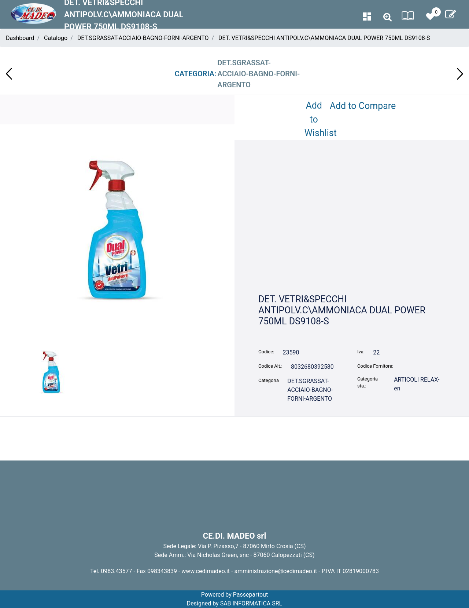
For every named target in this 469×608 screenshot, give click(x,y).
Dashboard (20, 37)
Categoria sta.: (367, 382)
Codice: (266, 351)
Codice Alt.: (270, 366)
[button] (387, 17)
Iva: (361, 351)
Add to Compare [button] (363, 106)
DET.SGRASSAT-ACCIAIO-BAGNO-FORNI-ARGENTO (143, 37)
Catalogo (55, 37)
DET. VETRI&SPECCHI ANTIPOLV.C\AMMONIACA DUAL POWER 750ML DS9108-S (324, 37)
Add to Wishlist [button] (315, 119)
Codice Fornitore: (375, 366)
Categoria (268, 380)
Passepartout (250, 594)
